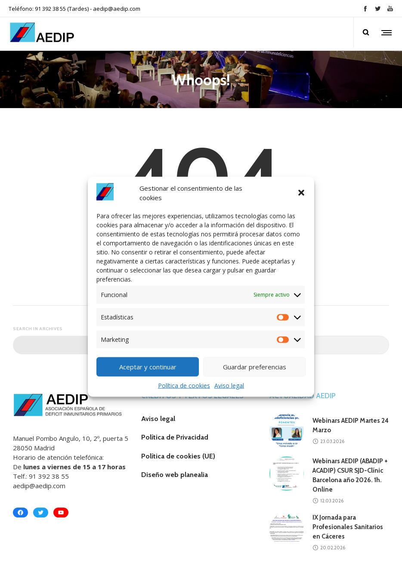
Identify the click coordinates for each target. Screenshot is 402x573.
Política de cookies (184, 385)
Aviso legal (229, 385)
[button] (301, 193)
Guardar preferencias (254, 366)
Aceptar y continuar (147, 366)
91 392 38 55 (49, 476)
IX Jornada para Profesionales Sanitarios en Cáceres (347, 527)
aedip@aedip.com (116, 8)
